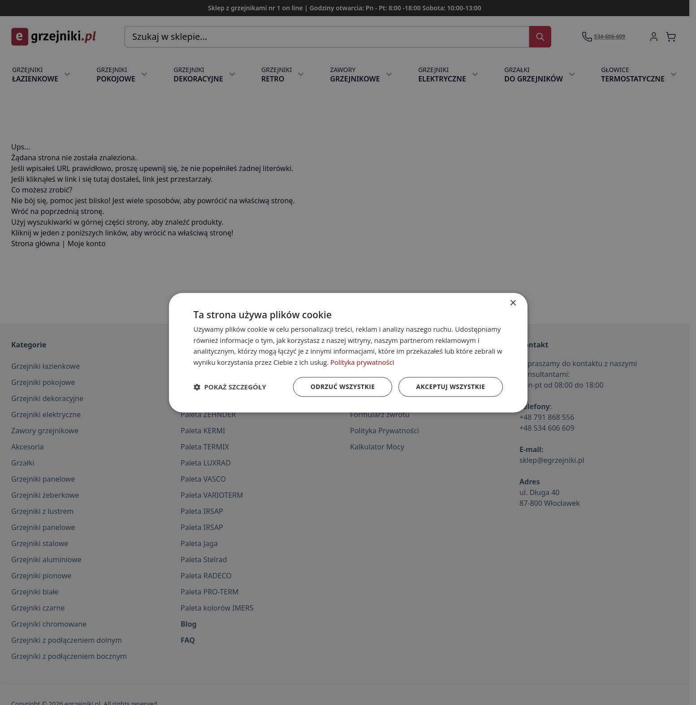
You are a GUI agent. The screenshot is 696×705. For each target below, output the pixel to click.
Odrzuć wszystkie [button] (342, 386)
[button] (230, 387)
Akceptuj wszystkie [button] (450, 386)
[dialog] (348, 352)
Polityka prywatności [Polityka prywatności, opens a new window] (362, 362)
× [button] (513, 303)
